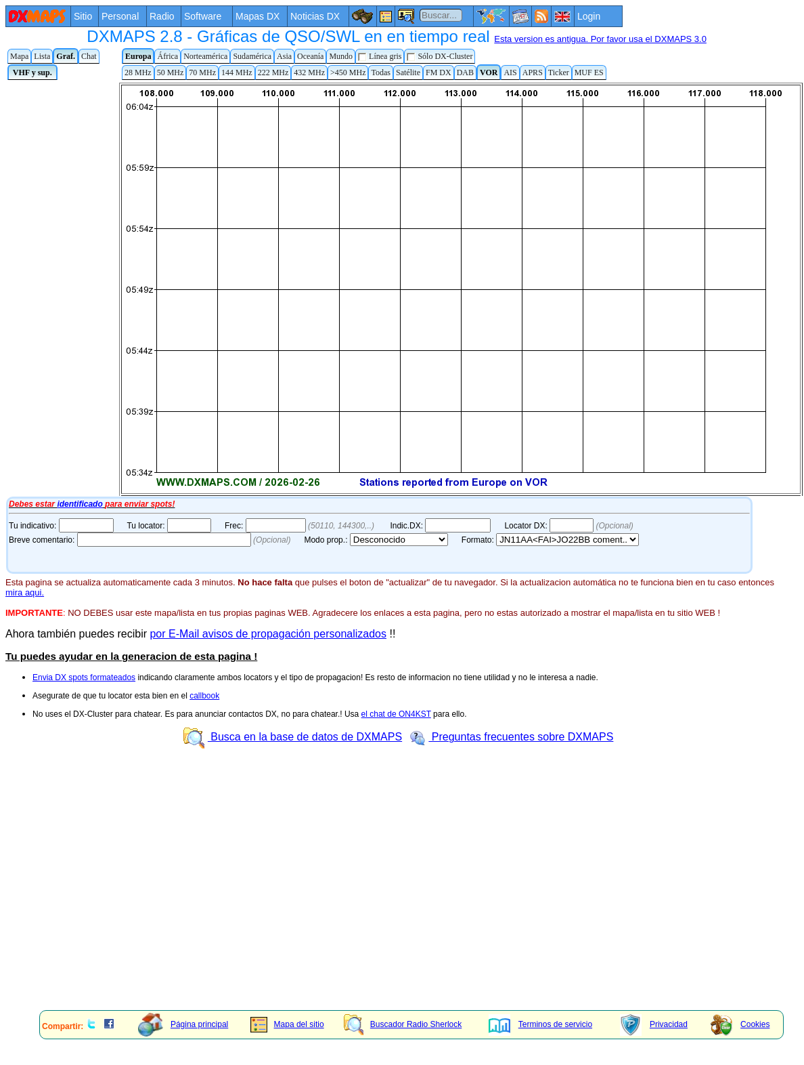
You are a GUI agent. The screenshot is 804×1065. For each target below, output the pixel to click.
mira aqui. (24, 592)
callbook (204, 696)
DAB (465, 72)
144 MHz (236, 72)
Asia (284, 56)
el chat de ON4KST (396, 714)
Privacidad (654, 1024)
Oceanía (310, 56)
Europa (138, 56)
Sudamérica (252, 56)
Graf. (65, 56)
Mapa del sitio (287, 1024)
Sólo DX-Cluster (439, 56)
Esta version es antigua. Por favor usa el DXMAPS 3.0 (600, 39)
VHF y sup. (32, 72)
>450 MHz (347, 72)
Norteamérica (205, 56)
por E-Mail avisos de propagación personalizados (268, 634)
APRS (532, 72)
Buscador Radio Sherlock (403, 1024)
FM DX (438, 72)
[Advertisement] (342, 905)
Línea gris (379, 56)
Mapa (19, 56)
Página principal (183, 1024)
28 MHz (138, 72)
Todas (380, 72)
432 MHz (309, 72)
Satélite (408, 72)
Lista (42, 56)
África (167, 56)
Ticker (558, 72)
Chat (89, 56)
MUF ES (589, 72)
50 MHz (170, 72)
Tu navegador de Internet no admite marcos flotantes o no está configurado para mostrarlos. (404, 288)
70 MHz (202, 72)
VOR (488, 72)
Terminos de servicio (540, 1024)
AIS (510, 72)
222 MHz (273, 72)
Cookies (740, 1024)
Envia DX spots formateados (83, 677)
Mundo (341, 56)
